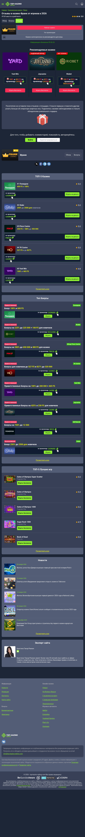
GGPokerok (76, 424)
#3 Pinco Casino (23, 226)
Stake (78, 443)
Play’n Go (20, 542)
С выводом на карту (49, 698)
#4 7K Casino (22, 247)
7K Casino (77, 364)
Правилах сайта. (25, 768)
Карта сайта (6, 702)
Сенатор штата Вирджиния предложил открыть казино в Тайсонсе (41, 584)
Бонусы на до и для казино (27, 348)
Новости (5, 690)
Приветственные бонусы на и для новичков (31, 407)
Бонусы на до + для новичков (28, 328)
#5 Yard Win (22, 269)
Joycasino (42, 74)
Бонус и (14, 308)
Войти (30, 140)
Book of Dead (22, 539)
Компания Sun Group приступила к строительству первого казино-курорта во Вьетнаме (45, 627)
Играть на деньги (72, 194)
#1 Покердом (22, 184)
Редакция (5, 694)
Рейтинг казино (49, 27)
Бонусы (11, 21)
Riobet (69, 74)
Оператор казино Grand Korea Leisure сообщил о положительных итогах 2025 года (46, 612)
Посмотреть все (42, 289)
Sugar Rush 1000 (24, 524)
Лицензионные (47, 706)
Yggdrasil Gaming (48, 721)
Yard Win (15, 74)
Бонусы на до (16, 427)
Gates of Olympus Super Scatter (29, 479)
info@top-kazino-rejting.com (13, 756)
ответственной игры (23, 788)
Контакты (5, 698)
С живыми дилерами (49, 702)
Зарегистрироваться (48, 140)
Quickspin (45, 729)
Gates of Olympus (24, 494)
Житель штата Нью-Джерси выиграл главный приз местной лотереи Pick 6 (44, 570)
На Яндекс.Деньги (48, 694)
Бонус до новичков (20, 446)
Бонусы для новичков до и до (28, 367)
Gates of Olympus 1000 (26, 509)
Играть (48, 316)
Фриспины (5, 717)
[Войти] (81, 4)
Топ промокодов (49, 32)
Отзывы (19, 21)
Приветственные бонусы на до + (29, 387)
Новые (44, 690)
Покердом (76, 305)
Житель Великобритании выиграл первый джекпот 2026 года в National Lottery (45, 598)
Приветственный (10, 305)
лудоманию (62, 789)
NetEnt (44, 713)
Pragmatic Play (21, 481)
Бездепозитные (7, 713)
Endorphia (45, 717)
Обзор (4, 21)
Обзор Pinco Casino (73, 345)
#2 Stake (20, 205)
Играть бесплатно (15, 90)
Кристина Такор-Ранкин (25, 651)
